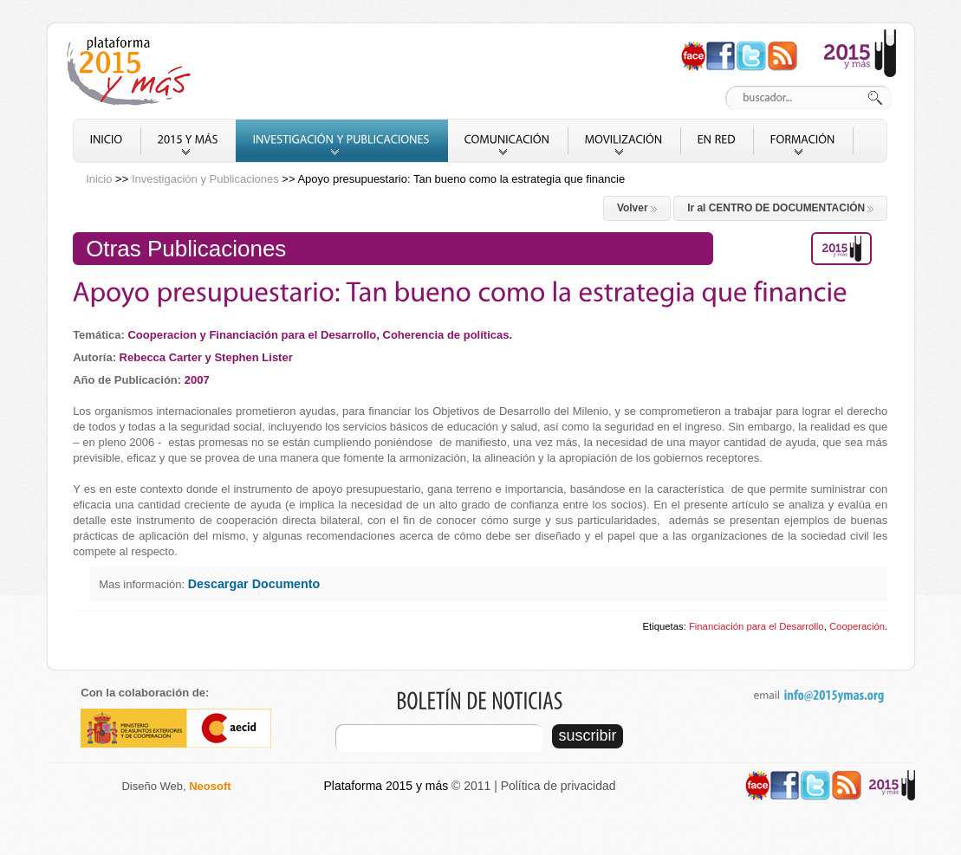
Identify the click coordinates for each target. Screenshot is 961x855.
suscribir (588, 735)
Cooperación (857, 626)
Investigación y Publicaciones (205, 178)
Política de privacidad (558, 786)
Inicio (99, 178)
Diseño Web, (176, 786)
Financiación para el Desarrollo (756, 626)
